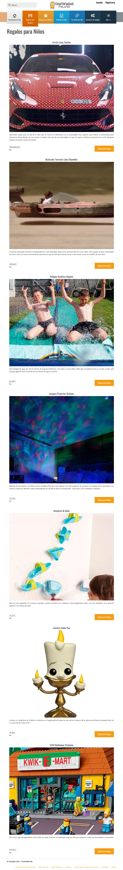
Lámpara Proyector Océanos (61, 393)
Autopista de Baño (61, 510)
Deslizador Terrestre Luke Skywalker (61, 159)
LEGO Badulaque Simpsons (61, 745)
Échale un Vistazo (104, 148)
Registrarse (110, 2)
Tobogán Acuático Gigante (61, 276)
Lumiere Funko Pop (61, 628)
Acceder (99, 2)
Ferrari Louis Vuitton (61, 42)
